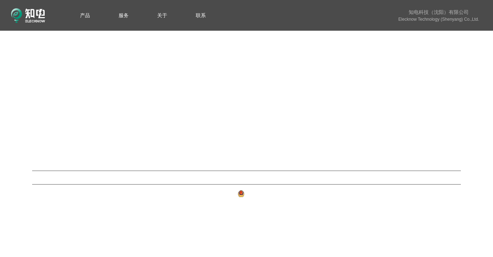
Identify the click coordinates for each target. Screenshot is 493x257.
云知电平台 (246, 177)
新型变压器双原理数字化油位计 (193, 77)
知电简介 (449, 77)
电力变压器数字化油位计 (187, 122)
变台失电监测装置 (179, 145)
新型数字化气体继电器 (184, 88)
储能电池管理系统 (179, 99)
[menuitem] (85, 15)
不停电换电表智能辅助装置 (190, 111)
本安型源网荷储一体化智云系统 (193, 134)
